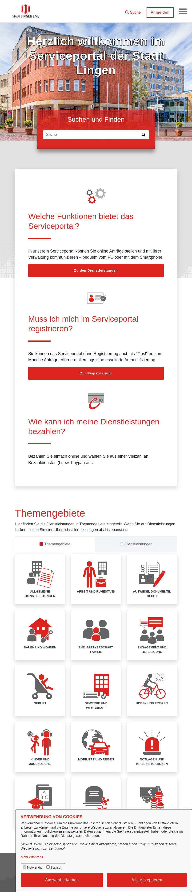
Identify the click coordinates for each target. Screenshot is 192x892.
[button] (132, 10)
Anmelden (158, 12)
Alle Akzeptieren (147, 880)
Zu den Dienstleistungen (96, 270)
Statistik (56, 867)
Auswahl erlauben (62, 880)
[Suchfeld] (91, 134)
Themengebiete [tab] (55, 544)
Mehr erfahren (31, 857)
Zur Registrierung (96, 373)
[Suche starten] (144, 134)
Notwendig (35, 867)
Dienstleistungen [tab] (136, 544)
